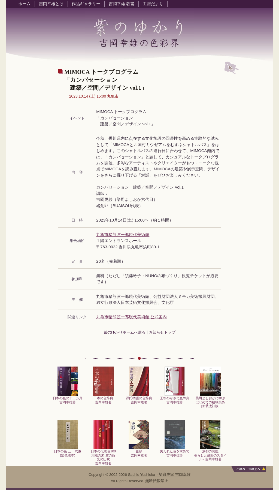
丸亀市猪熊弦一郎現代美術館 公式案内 (131, 317)
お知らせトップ (162, 332)
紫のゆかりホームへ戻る (124, 332)
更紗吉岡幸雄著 (139, 451)
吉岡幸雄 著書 (121, 4)
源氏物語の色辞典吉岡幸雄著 (139, 398)
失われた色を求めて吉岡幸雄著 (174, 451)
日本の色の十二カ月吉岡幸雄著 (67, 398)
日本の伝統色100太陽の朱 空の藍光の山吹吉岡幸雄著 (103, 455)
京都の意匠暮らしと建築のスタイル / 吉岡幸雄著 (210, 453)
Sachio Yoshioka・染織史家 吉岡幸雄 (159, 475)
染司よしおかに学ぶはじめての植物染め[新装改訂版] (210, 400)
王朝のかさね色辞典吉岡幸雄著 (174, 398)
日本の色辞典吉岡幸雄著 (103, 398)
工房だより (153, 4)
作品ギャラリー (86, 4)
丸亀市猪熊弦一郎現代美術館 (122, 234)
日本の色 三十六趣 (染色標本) (67, 451)
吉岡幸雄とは (51, 4)
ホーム (24, 4)
